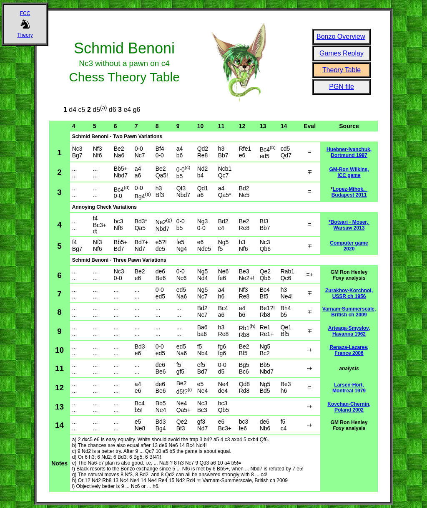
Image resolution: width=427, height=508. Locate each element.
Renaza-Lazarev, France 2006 (348, 350)
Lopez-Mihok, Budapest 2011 (349, 192)
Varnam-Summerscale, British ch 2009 (349, 312)
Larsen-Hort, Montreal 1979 (349, 388)
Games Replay (341, 53)
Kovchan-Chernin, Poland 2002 (348, 407)
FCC (25, 13)
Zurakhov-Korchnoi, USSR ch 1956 (349, 293)
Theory (25, 35)
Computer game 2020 (349, 246)
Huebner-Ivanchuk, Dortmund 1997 (349, 152)
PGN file (341, 86)
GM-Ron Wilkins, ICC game (349, 172)
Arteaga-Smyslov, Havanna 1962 (349, 331)
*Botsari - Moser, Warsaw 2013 (349, 225)
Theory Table (341, 69)
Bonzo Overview (340, 36)
